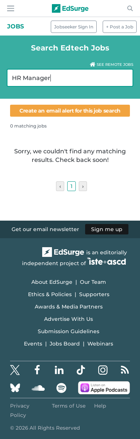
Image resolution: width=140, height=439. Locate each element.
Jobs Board (65, 343)
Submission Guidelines (68, 331)
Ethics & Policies (50, 294)
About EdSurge (51, 282)
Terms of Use (68, 406)
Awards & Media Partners (69, 306)
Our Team (93, 282)
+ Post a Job (119, 27)
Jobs (15, 26)
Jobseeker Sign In (73, 27)
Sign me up (106, 229)
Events (33, 343)
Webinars (100, 343)
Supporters (94, 294)
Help (100, 406)
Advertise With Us (68, 319)
